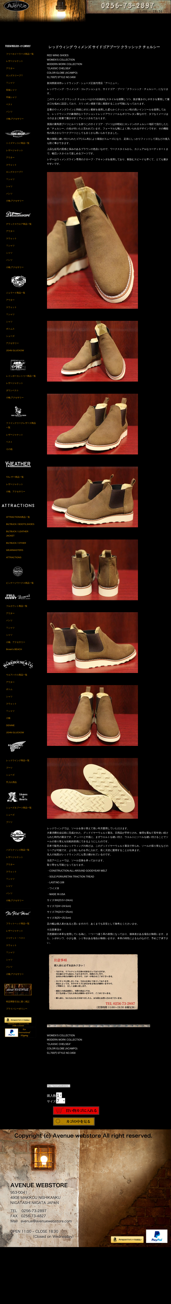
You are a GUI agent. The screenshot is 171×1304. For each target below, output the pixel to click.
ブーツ (9, 824)
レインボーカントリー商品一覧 (21, 432)
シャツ (9, 242)
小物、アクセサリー (15, 547)
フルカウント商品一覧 (16, 662)
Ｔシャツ (10, 139)
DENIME (10, 781)
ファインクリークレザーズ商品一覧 (21, 481)
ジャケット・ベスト (15, 994)
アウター (10, 124)
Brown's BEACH (14, 705)
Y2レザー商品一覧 (15, 533)
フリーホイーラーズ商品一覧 (20, 110)
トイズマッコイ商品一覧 (17, 199)
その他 (9, 505)
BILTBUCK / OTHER (16, 599)
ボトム (9, 745)
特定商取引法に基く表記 (17, 1057)
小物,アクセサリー (15, 175)
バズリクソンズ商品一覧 (17, 906)
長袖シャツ (11, 146)
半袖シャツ (11, 153)
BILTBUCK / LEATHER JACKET (17, 589)
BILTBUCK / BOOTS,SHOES (20, 580)
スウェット (11, 221)
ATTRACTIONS (13, 613)
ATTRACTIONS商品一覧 (18, 573)
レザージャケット (14, 117)
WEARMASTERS (14, 606)
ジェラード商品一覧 (15, 349)
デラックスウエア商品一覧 (19, 280)
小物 (8, 774)
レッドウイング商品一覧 (17, 816)
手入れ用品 (11, 838)
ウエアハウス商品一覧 (16, 731)
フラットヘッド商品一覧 (17, 979)
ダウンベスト (12, 446)
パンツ (9, 167)
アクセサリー (12, 399)
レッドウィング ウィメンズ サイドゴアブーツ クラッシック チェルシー (104, 103)
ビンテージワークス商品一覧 (20, 639)
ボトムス (10, 385)
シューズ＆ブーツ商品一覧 (19, 863)
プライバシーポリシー (16, 1064)
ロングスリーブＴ (14, 131)
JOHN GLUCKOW (15, 406)
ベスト (9, 160)
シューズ (10, 392)
